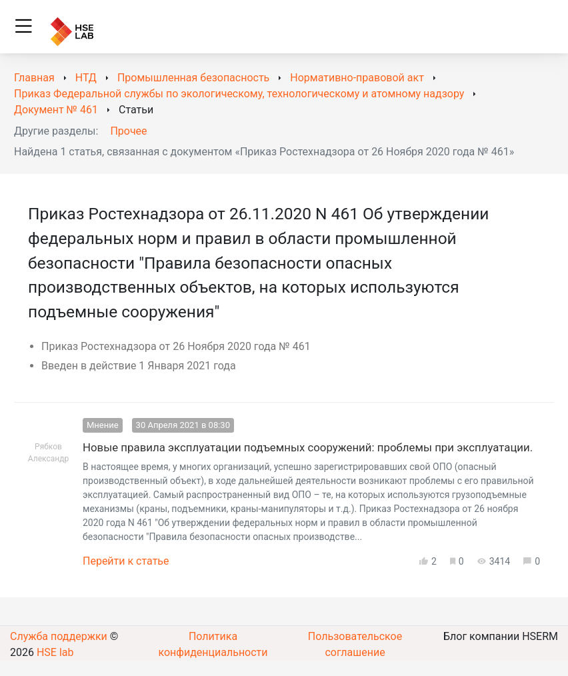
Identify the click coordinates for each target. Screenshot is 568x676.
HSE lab (55, 652)
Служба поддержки (58, 636)
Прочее (128, 131)
